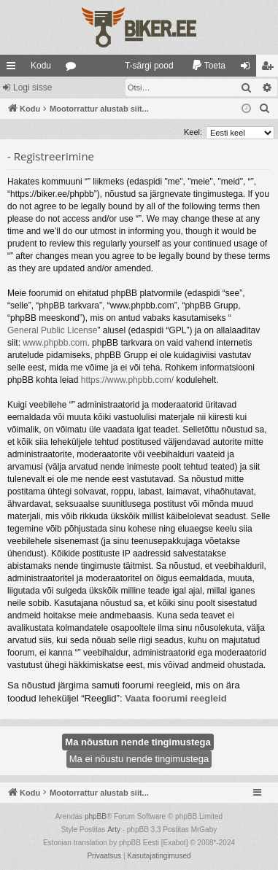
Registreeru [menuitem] (270, 69)
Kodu (41, 66)
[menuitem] (142, 66)
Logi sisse (32, 87)
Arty (113, 830)
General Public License (52, 330)
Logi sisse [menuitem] (248, 69)
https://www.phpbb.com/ (127, 380)
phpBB (96, 816)
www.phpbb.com (55, 343)
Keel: (193, 132)
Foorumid (74, 69)
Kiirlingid (14, 69)
